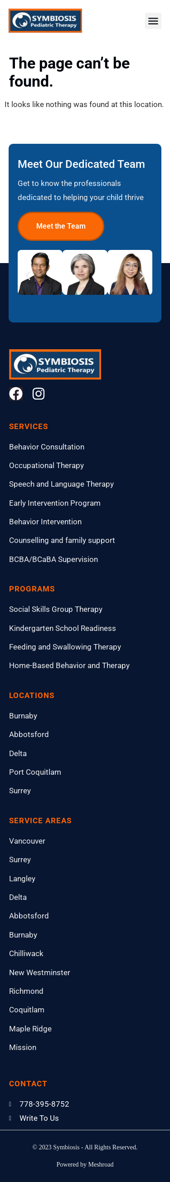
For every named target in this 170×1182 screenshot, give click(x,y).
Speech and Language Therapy (61, 483)
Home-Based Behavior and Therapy (69, 665)
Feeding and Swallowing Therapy (65, 646)
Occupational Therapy (46, 465)
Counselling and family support (62, 540)
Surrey (20, 790)
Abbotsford (29, 734)
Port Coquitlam (35, 772)
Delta (18, 753)
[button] (153, 21)
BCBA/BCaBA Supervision (53, 559)
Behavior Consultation (46, 446)
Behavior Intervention (45, 521)
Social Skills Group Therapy (55, 609)
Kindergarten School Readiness (62, 628)
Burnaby (23, 715)
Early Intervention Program (55, 503)
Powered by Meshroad (85, 1164)
